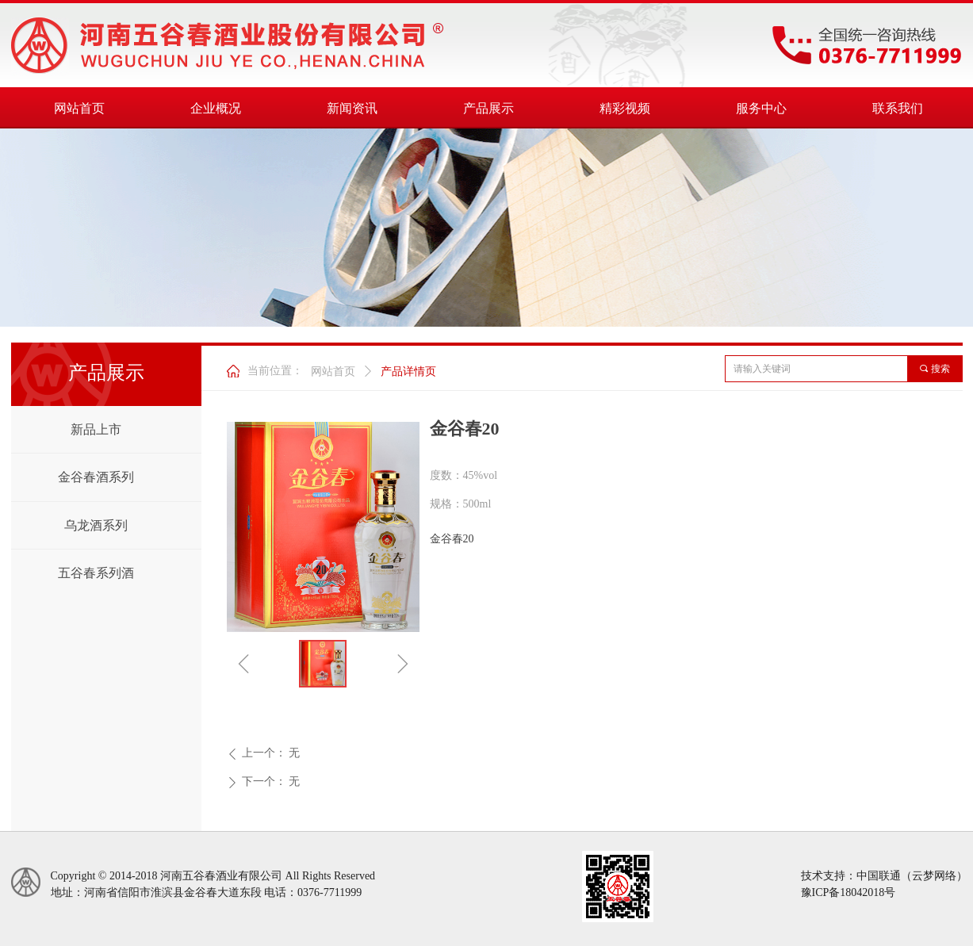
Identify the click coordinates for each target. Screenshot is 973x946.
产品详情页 (408, 371)
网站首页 (333, 371)
